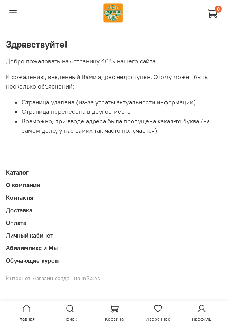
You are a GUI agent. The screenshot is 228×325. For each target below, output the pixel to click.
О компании (23, 185)
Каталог (17, 172)
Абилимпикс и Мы (32, 248)
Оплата (16, 223)
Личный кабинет (29, 235)
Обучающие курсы (32, 260)
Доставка (19, 210)
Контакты (19, 197)
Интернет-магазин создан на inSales (53, 278)
